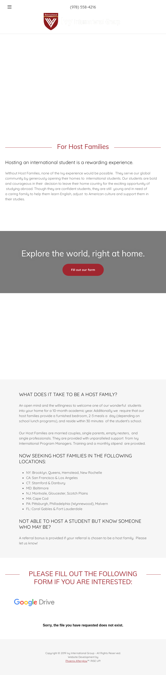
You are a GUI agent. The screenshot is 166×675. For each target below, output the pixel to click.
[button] (17, 7)
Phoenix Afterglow (76, 660)
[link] (83, 21)
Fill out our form (83, 270)
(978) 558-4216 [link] (83, 7)
